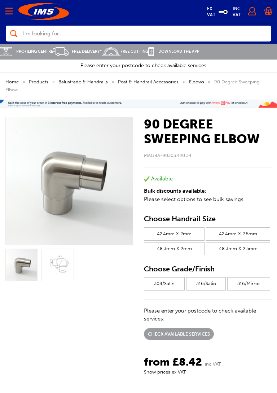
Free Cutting (125, 51)
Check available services (179, 334)
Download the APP (173, 51)
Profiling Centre (26, 51)
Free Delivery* (77, 51)
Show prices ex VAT (165, 372)
